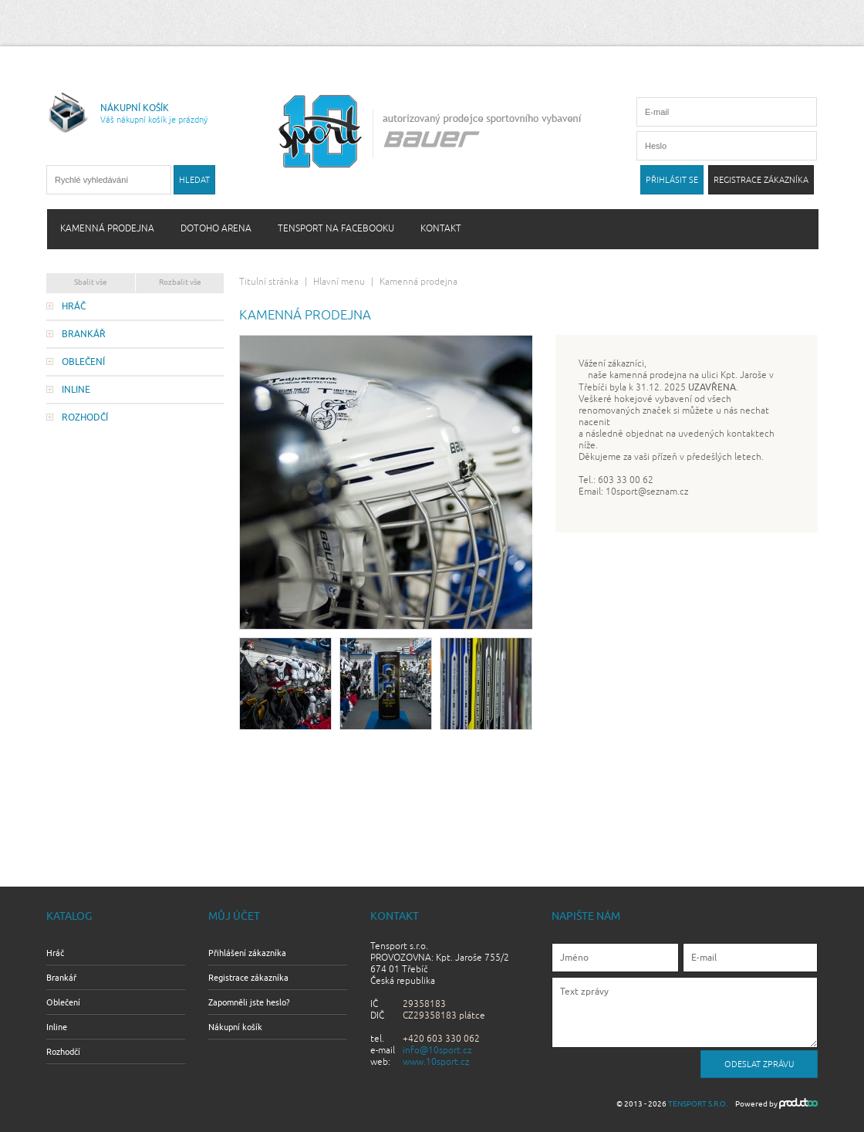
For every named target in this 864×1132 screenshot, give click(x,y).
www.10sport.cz (436, 1062)
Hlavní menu (339, 282)
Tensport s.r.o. (697, 1104)
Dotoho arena (216, 229)
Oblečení (83, 362)
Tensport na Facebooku (336, 229)
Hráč (74, 306)
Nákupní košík (235, 1027)
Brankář (84, 334)
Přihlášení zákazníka (247, 953)
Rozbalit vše (180, 282)
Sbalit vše (90, 282)
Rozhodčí (85, 417)
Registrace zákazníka (248, 977)
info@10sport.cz (437, 1050)
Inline (76, 390)
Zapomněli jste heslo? (248, 1002)
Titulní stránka (269, 282)
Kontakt (440, 229)
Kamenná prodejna (107, 229)
